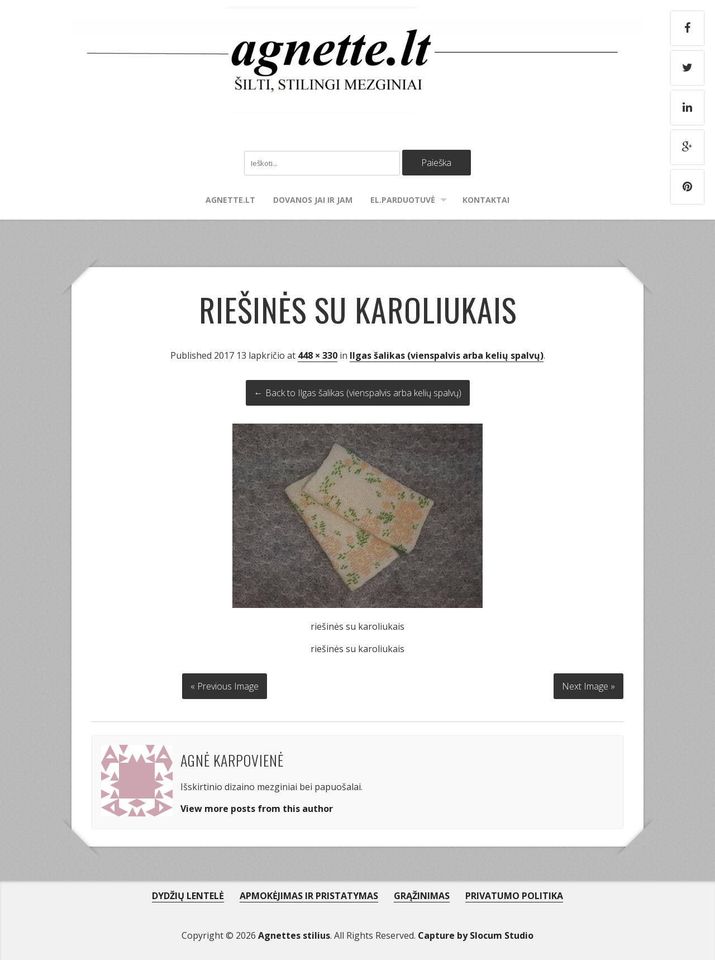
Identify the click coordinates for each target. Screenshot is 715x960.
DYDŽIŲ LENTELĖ (188, 896)
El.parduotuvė (402, 199)
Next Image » (588, 686)
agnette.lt (230, 199)
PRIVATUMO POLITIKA (514, 896)
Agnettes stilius (294, 935)
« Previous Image (224, 686)
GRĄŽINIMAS (422, 896)
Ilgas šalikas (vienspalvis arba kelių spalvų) (447, 355)
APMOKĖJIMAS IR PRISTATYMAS (309, 896)
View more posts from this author (256, 808)
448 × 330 (317, 355)
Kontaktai (486, 199)
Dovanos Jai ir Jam (312, 199)
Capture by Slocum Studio (475, 935)
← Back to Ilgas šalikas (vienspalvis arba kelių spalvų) (357, 393)
